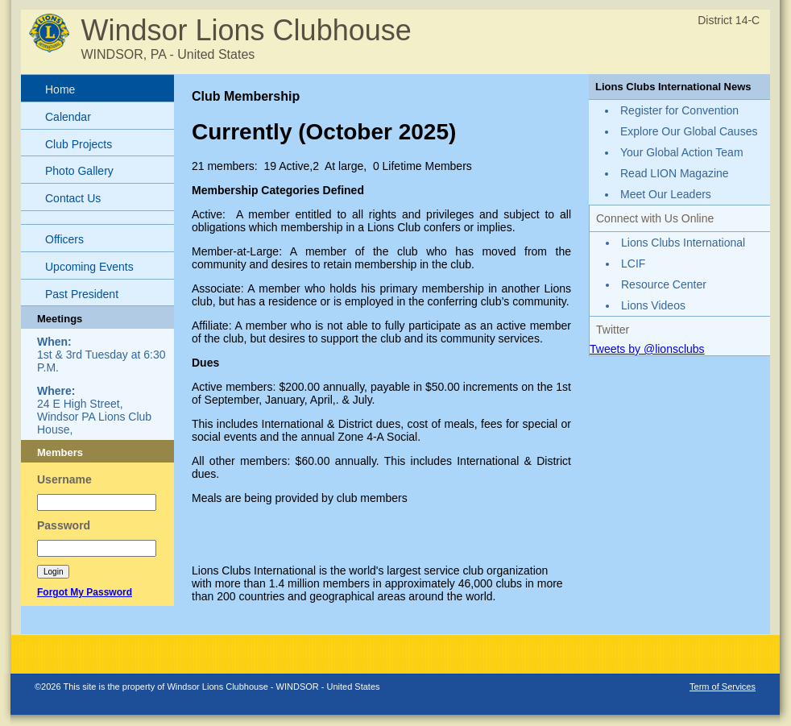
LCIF (633, 263)
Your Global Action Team (681, 152)
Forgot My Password (84, 592)
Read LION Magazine (674, 173)
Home (60, 89)
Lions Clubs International (683, 242)
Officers (64, 239)
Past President (81, 294)
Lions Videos (653, 305)
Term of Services (723, 686)
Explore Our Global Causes (688, 131)
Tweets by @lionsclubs (647, 348)
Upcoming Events (89, 266)
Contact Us (73, 198)
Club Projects (78, 144)
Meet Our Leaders (665, 194)
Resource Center (663, 284)
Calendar (68, 116)
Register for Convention (679, 110)
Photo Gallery (79, 170)
